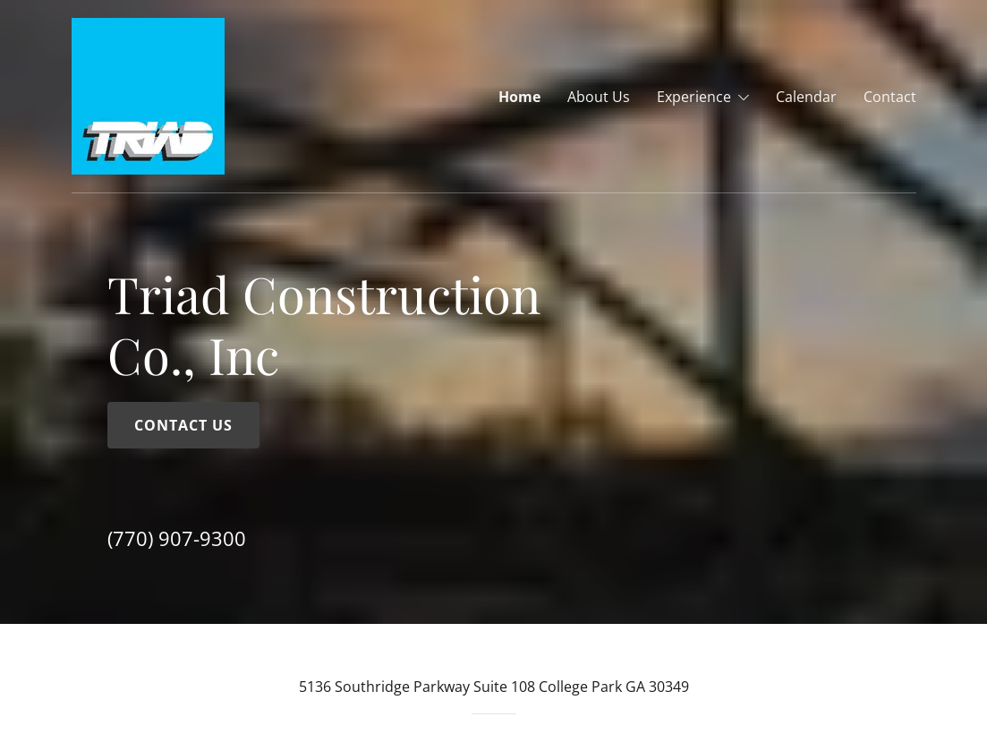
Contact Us (183, 425)
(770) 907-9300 (176, 538)
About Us (598, 97)
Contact (890, 97)
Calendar (806, 97)
